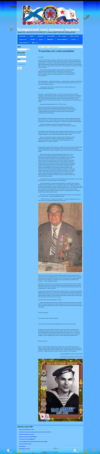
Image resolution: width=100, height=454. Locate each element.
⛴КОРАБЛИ (50, 39)
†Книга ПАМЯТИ (51, 36)
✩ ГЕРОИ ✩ (73, 39)
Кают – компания (62, 36)
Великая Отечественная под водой (26, 434)
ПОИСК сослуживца (74, 36)
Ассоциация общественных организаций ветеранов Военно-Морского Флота (35, 432)
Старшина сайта (23, 39)
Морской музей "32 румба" (24, 448)
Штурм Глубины (22, 446)
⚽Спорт (41, 39)
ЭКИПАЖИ (32, 39)
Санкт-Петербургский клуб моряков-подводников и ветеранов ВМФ (33, 441)
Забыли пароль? (21, 64)
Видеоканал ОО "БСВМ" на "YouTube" (26, 429)
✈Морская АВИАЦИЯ (62, 39)
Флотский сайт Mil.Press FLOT (25, 443)
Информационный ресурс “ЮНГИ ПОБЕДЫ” (28, 436)
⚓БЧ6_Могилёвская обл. (54, 46)
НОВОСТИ (32, 36)
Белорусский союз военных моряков (48, 29)
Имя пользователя (21, 55)
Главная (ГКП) (22, 36)
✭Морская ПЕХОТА (23, 42)
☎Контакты (35, 42)
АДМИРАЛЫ (40, 36)
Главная (40, 46)
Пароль (19, 59)
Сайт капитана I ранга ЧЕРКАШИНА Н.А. (27, 439)
